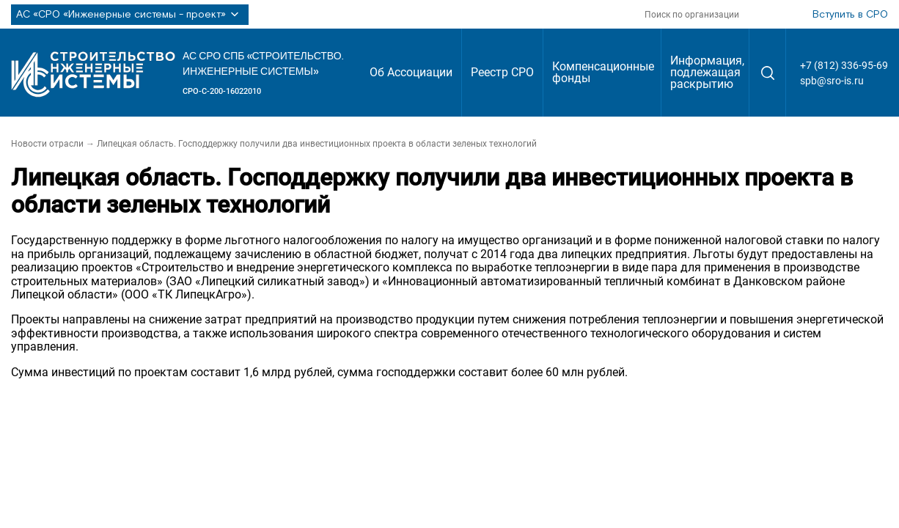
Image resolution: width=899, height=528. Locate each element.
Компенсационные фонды (603, 72)
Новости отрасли (47, 144)
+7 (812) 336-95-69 (844, 65)
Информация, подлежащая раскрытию (707, 72)
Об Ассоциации (411, 72)
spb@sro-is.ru (832, 81)
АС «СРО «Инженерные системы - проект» (129, 14)
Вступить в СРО (850, 14)
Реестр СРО (502, 72)
